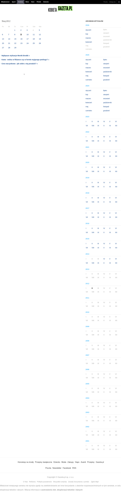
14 (9, 39)
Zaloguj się (112, 2)
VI (116, 121)
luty (87, 34)
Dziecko (46, 2)
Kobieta (20, 2)
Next (32, 2)
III (98, 121)
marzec (88, 38)
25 (34, 43)
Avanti (83, 462)
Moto (27, 2)
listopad (106, 76)
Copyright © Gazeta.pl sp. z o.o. (60, 477)
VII (87, 126)
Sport (14, 2)
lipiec (105, 60)
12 (40, 34)
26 (40, 43)
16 (21, 39)
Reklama (32, 482)
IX (98, 126)
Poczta (106, 2)
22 (15, 43)
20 (3, 43)
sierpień (106, 64)
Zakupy (70, 462)
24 (28, 43)
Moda (63, 462)
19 (40, 39)
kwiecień (89, 42)
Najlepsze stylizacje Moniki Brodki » (16, 56)
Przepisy (90, 462)
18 (34, 39)
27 (3, 48)
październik (107, 72)
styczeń (88, 30)
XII (116, 126)
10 (28, 34)
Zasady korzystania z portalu (78, 482)
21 (9, 43)
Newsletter (56, 468)
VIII (93, 126)
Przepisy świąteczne (43, 462)
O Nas (25, 482)
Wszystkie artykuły (60, 482)
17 (28, 39)
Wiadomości (5, 2)
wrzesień (106, 68)
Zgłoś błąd (95, 482)
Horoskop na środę (26, 462)
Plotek (39, 2)
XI (110, 126)
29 (15, 48)
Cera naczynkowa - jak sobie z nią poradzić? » (20, 64)
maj (87, 76)
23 (21, 43)
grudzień (106, 80)
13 (3, 39)
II (92, 121)
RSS (74, 468)
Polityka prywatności (44, 482)
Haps (77, 462)
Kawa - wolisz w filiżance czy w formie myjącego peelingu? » (25, 60)
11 (34, 34)
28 (9, 48)
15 (15, 39)
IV (104, 121)
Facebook (67, 468)
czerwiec (89, 80)
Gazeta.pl (100, 462)
